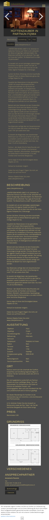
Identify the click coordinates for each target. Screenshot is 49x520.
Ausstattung (22, 39)
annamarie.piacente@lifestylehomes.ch (22, 485)
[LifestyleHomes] (14, 3)
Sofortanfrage (12, 489)
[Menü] (42, 5)
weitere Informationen (8, 516)
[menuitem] (42, 5)
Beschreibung (11, 39)
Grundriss (10, 44)
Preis (34, 39)
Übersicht (10, 493)
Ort (29, 39)
